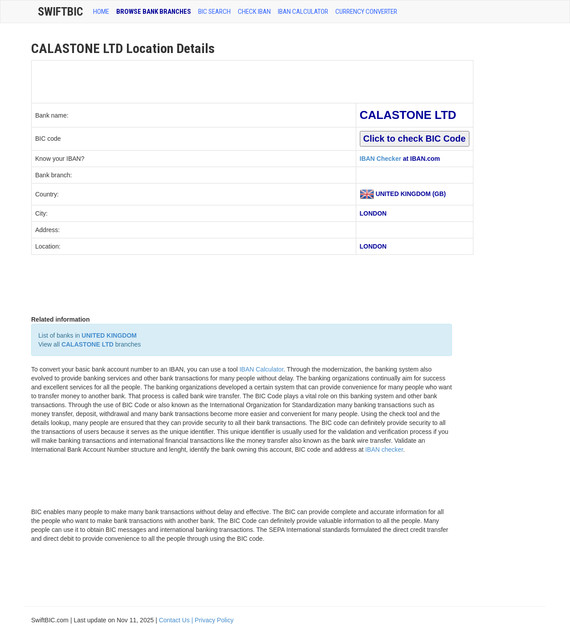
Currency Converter (366, 12)
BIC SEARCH (214, 12)
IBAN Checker (380, 158)
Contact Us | (177, 620)
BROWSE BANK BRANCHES (153, 12)
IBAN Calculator (303, 12)
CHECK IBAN (254, 12)
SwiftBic (60, 11)
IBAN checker (384, 449)
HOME (101, 12)
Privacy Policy (214, 620)
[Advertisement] (194, 81)
